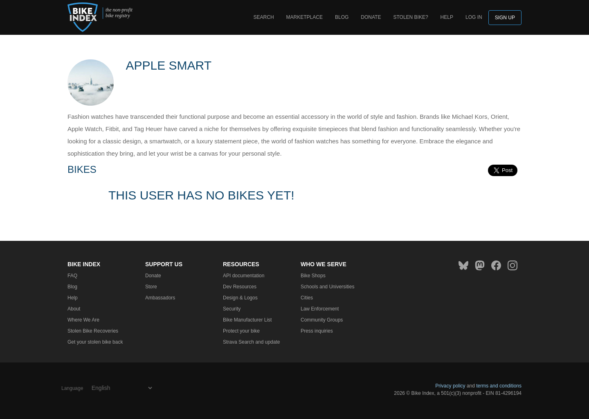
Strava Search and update (251, 342)
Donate (371, 17)
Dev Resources (239, 287)
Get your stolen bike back (95, 342)
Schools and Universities (327, 287)
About (73, 309)
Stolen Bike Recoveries (92, 331)
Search (264, 17)
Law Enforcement (320, 309)
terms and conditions (499, 386)
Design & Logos (240, 298)
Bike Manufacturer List (247, 320)
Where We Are (83, 320)
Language (72, 388)
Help (447, 17)
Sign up (505, 17)
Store (151, 287)
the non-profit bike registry (119, 12)
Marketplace (304, 17)
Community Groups (322, 320)
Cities (307, 298)
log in (473, 17)
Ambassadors (160, 298)
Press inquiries (317, 331)
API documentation (243, 276)
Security (232, 309)
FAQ (72, 276)
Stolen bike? (410, 17)
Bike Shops (313, 276)
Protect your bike (241, 331)
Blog (341, 17)
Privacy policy (450, 386)
